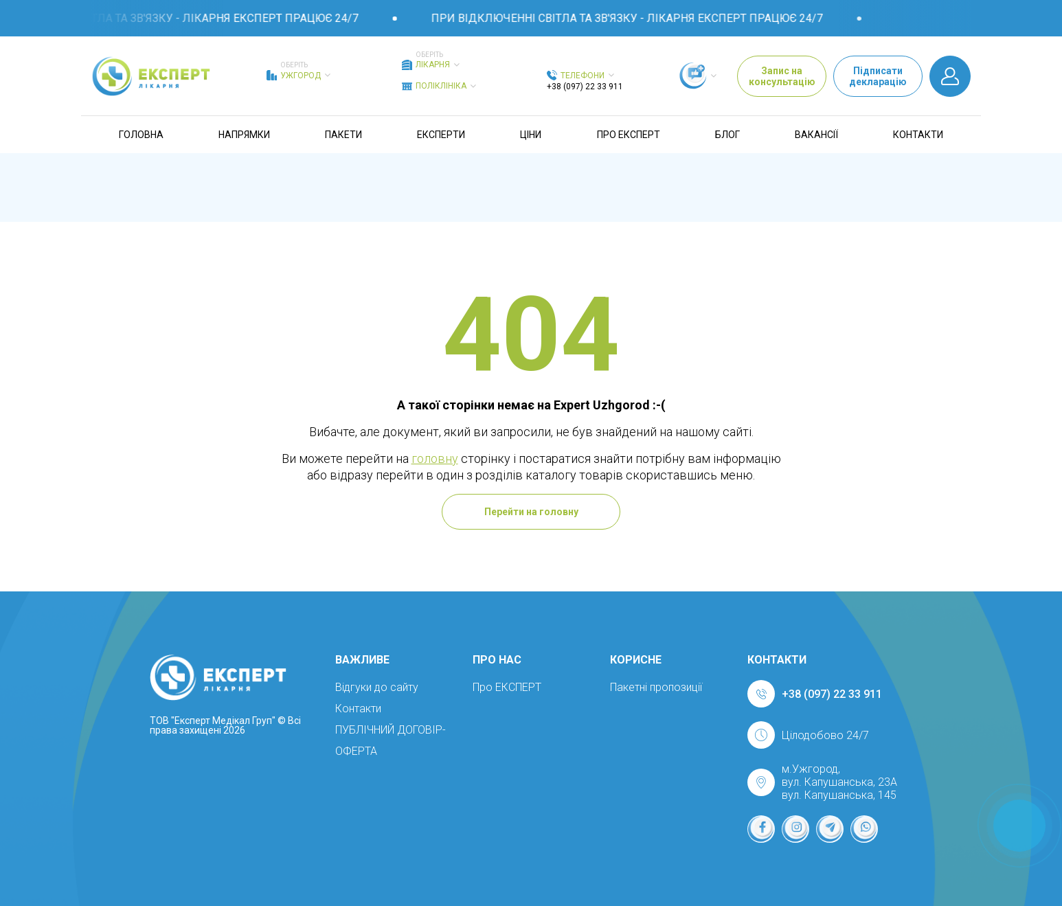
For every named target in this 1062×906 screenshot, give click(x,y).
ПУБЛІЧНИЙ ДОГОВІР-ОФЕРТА (390, 740)
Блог (727, 134)
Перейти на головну (531, 511)
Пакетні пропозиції (656, 687)
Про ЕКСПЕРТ (628, 134)
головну (434, 458)
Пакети (343, 134)
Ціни (530, 134)
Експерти (441, 134)
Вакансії (816, 134)
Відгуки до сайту (376, 687)
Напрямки (244, 134)
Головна (141, 134)
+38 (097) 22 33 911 (585, 86)
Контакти (918, 134)
